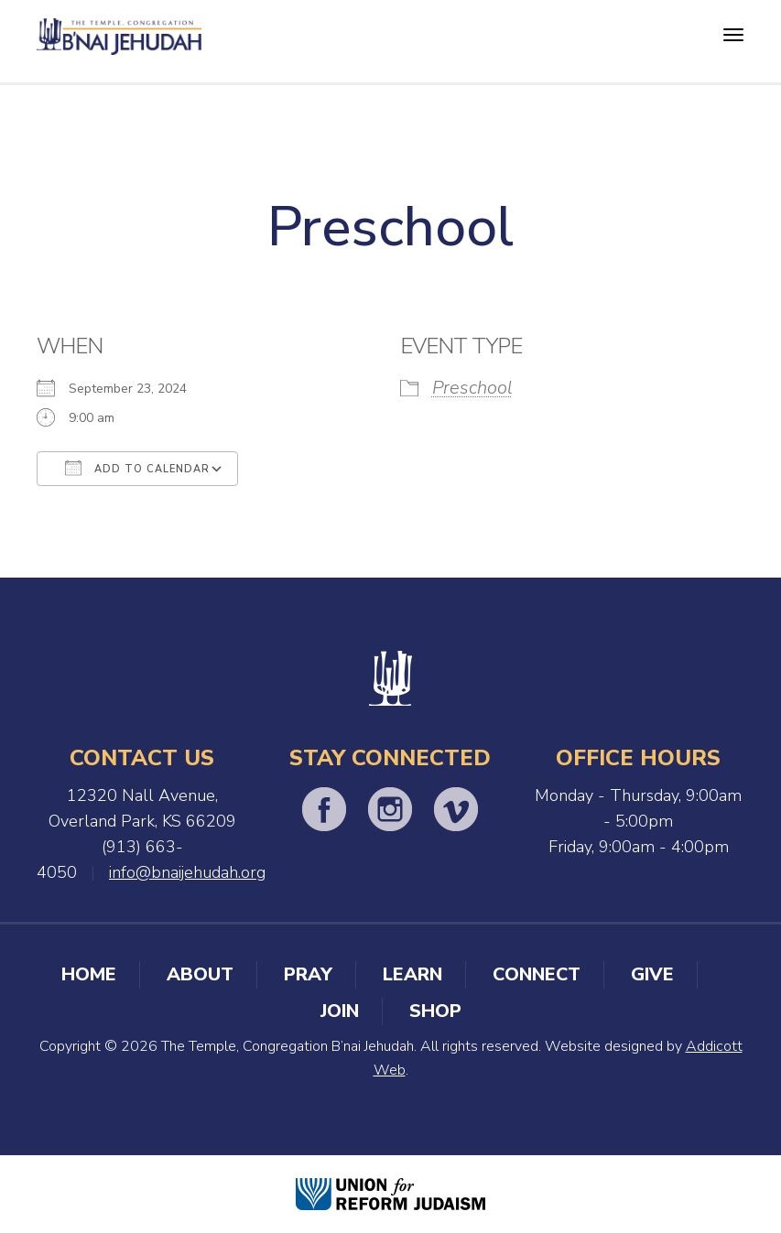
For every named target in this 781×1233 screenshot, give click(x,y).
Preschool (472, 387)
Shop (435, 1011)
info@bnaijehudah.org (187, 872)
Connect (536, 974)
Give (652, 974)
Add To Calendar (137, 468)
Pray (308, 974)
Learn (412, 974)
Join (339, 1011)
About (200, 974)
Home (88, 974)
